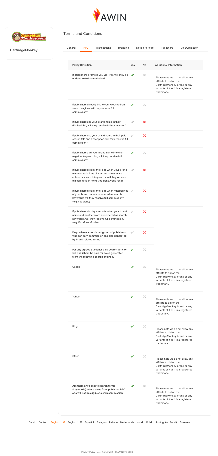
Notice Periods (144, 47)
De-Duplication (189, 47)
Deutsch (43, 422)
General (71, 47)
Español (89, 422)
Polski (149, 422)
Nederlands (127, 422)
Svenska (185, 422)
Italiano (113, 422)
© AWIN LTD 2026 (124, 452)
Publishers (167, 47)
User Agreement (105, 452)
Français (102, 422)
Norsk (140, 422)
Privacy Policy (88, 452)
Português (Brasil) (166, 422)
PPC (86, 47)
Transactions (103, 47)
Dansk (32, 422)
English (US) (75, 422)
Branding (123, 47)
